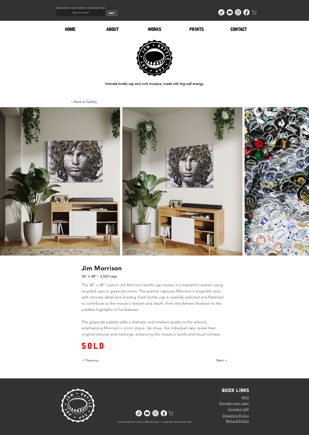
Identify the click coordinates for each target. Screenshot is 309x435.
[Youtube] (230, 12)
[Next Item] (303, 181)
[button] (154, 29)
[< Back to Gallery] (85, 102)
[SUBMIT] (112, 13)
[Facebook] (246, 12)
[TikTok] (221, 12)
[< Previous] (90, 360)
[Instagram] (238, 12)
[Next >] (221, 360)
